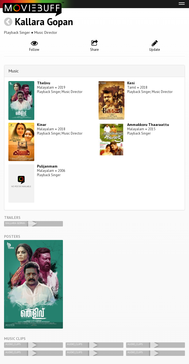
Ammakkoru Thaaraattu (148, 124)
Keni (131, 83)
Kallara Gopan (44, 21)
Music (13, 71)
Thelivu (43, 83)
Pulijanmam (47, 166)
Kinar (41, 124)
